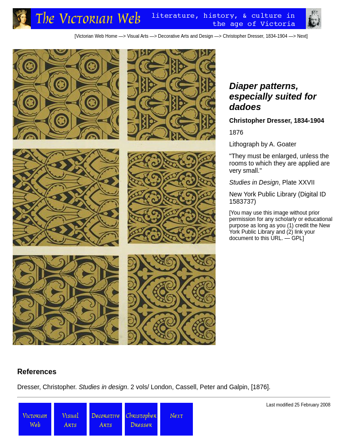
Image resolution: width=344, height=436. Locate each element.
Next (302, 36)
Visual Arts (137, 36)
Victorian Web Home (96, 36)
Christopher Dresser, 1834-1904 (255, 36)
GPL (296, 238)
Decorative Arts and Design (185, 36)
